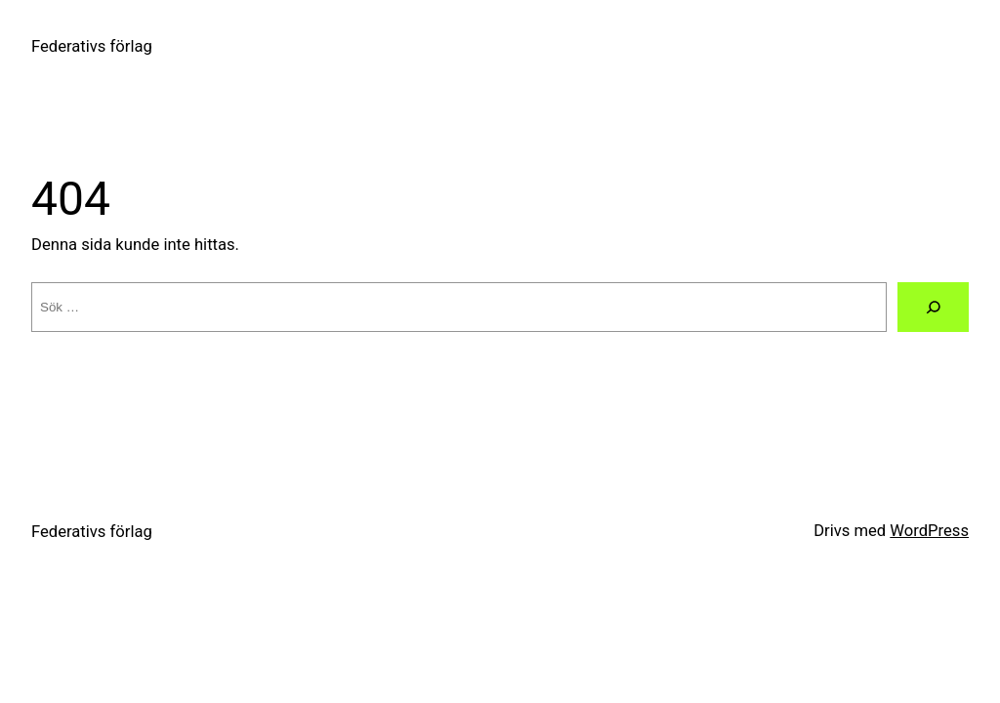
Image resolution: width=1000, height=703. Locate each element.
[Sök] (933, 307)
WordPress (929, 530)
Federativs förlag (91, 46)
